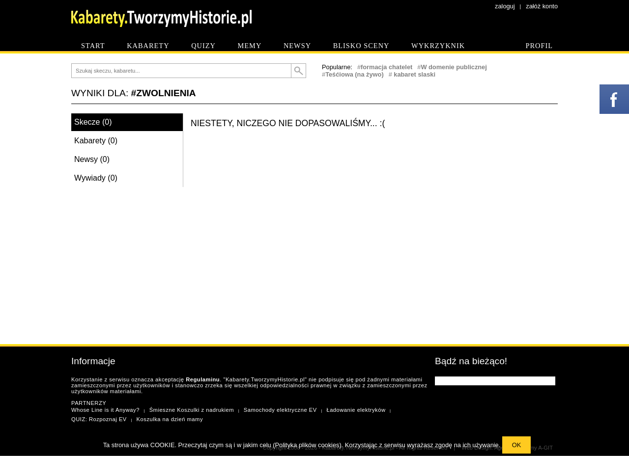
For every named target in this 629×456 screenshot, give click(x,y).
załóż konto (542, 6)
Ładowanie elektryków (355, 410)
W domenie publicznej (453, 67)
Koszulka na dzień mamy (170, 419)
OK (516, 445)
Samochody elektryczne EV (280, 410)
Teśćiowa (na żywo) (354, 74)
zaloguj (505, 6)
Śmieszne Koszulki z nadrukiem (191, 410)
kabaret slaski (413, 74)
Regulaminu (203, 379)
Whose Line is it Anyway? (105, 410)
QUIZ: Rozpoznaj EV (99, 419)
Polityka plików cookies (307, 445)
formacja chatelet (386, 67)
